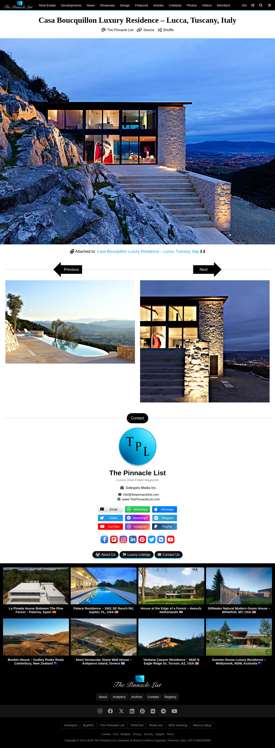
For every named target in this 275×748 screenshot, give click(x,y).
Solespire (71, 725)
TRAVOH (136, 725)
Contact (153, 697)
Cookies (106, 734)
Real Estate (47, 5)
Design (125, 5)
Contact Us (168, 554)
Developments (71, 5)
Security (148, 734)
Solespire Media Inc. (141, 488)
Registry (170, 697)
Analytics (119, 697)
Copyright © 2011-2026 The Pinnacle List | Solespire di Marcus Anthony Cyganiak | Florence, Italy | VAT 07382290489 (137, 740)
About (103, 697)
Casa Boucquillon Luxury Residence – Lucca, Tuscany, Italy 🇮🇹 (151, 251)
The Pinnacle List (120, 30)
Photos (192, 5)
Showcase (107, 5)
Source (148, 30)
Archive (136, 697)
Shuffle (168, 30)
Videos (207, 5)
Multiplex (126, 734)
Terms (170, 734)
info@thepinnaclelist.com (141, 494)
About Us (105, 554)
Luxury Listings (136, 554)
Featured (141, 5)
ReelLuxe (156, 725)
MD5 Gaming (177, 725)
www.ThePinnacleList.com (141, 499)
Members (224, 5)
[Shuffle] (252, 5)
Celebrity (175, 5)
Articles (158, 5)
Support (159, 734)
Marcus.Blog (202, 725)
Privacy (137, 734)
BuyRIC (88, 725)
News (91, 5)
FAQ (115, 734)
